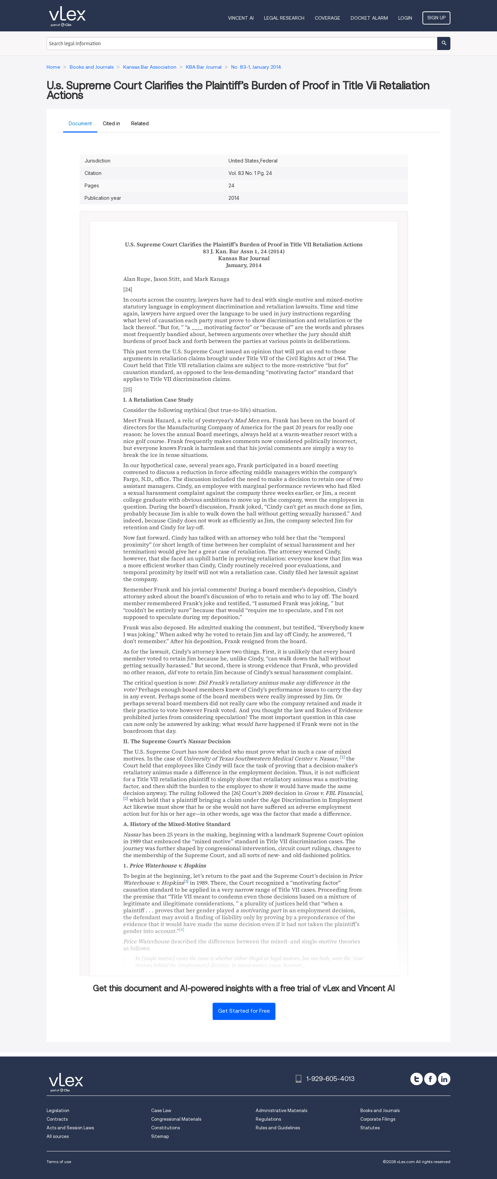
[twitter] (416, 1079)
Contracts (57, 1119)
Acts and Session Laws (70, 1127)
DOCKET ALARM (369, 18)
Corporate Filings (377, 1119)
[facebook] (430, 1079)
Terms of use (59, 1161)
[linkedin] (444, 1079)
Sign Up (436, 17)
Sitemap (160, 1136)
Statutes (370, 1127)
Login (405, 18)
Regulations (268, 1119)
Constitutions (165, 1127)
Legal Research (284, 18)
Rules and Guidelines (278, 1127)
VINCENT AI (241, 18)
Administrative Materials (281, 1110)
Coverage (327, 18)
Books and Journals (380, 1110)
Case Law (161, 1110)
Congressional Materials (176, 1119)
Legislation (58, 1110)
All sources (58, 1136)
